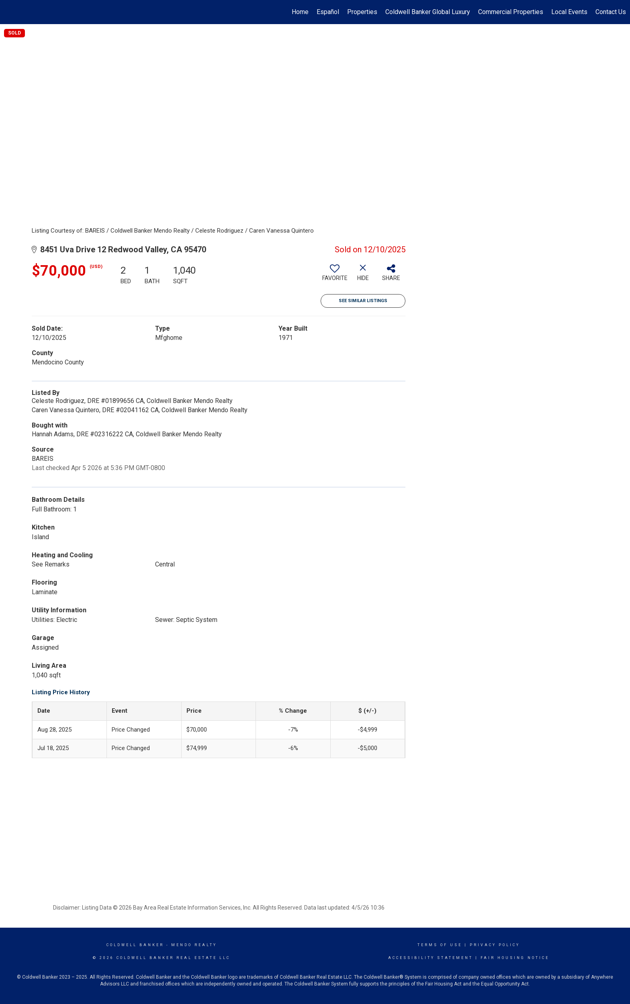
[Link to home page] (10, 12)
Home (300, 12)
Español (328, 12)
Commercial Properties (510, 12)
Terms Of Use (439, 945)
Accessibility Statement (430, 958)
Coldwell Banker (135, 945)
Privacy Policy (495, 945)
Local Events (569, 12)
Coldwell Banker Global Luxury (427, 12)
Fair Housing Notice (515, 958)
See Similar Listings (363, 300)
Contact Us (610, 12)
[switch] (335, 276)
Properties (362, 12)
